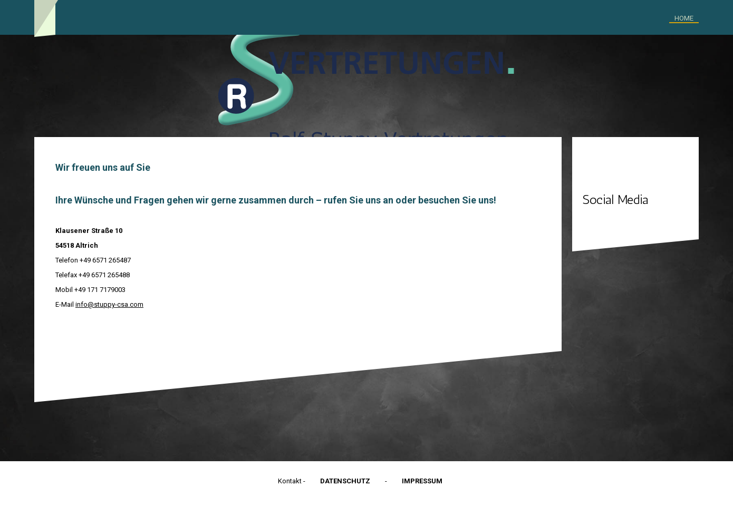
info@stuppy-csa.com (109, 304)
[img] (366, 86)
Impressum (422, 481)
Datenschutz (345, 481)
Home (683, 18)
